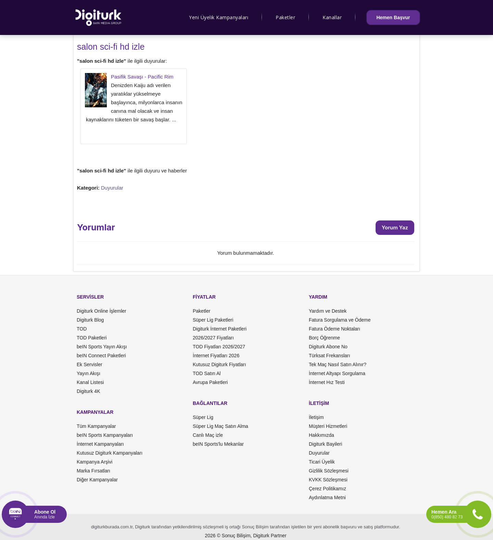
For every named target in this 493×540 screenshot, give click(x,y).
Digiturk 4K (88, 391)
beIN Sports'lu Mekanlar (218, 444)
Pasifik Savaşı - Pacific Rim (142, 77)
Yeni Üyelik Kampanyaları (218, 17)
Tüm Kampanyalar (96, 426)
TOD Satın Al (206, 373)
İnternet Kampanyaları (100, 444)
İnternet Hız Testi (327, 382)
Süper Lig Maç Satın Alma (220, 426)
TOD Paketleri (92, 337)
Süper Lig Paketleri (213, 320)
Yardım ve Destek (327, 311)
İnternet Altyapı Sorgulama (337, 373)
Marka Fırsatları (93, 470)
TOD (82, 329)
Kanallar (332, 17)
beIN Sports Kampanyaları (105, 435)
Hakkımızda (321, 435)
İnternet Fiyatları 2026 (216, 355)
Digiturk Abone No (328, 346)
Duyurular (112, 188)
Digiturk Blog (90, 320)
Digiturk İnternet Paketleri (219, 329)
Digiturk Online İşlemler (101, 311)
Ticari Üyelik (322, 462)
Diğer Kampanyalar (97, 479)
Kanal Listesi (90, 382)
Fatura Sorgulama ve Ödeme (340, 320)
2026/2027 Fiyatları (213, 337)
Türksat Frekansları (329, 355)
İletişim (316, 417)
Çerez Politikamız (327, 488)
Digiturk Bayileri (325, 444)
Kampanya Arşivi (94, 462)
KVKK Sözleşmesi (328, 479)
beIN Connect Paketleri (101, 355)
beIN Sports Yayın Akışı (102, 346)
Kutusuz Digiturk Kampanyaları (109, 453)
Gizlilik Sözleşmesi (329, 470)
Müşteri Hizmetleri (328, 426)
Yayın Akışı (88, 373)
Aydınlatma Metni (327, 497)
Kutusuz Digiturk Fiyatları (219, 364)
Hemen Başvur (393, 17)
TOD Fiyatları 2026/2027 (219, 346)
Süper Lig (203, 417)
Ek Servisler (89, 364)
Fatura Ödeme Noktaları (334, 329)
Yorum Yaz (395, 227)
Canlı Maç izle (208, 435)
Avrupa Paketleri (210, 382)
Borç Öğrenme (324, 337)
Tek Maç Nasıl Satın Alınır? (337, 364)
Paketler (285, 17)
